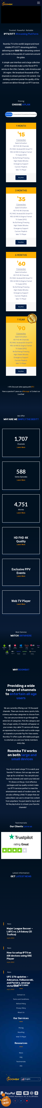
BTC (32, 387)
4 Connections (33, 114)
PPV (21, 1083)
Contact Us (21, 1015)
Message (26, 391)
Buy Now (21, 177)
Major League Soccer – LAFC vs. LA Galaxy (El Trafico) (20, 959)
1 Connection (9, 114)
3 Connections (25, 114)
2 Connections (17, 114)
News (9, 952)
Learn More (21, 447)
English (26, 1079)
